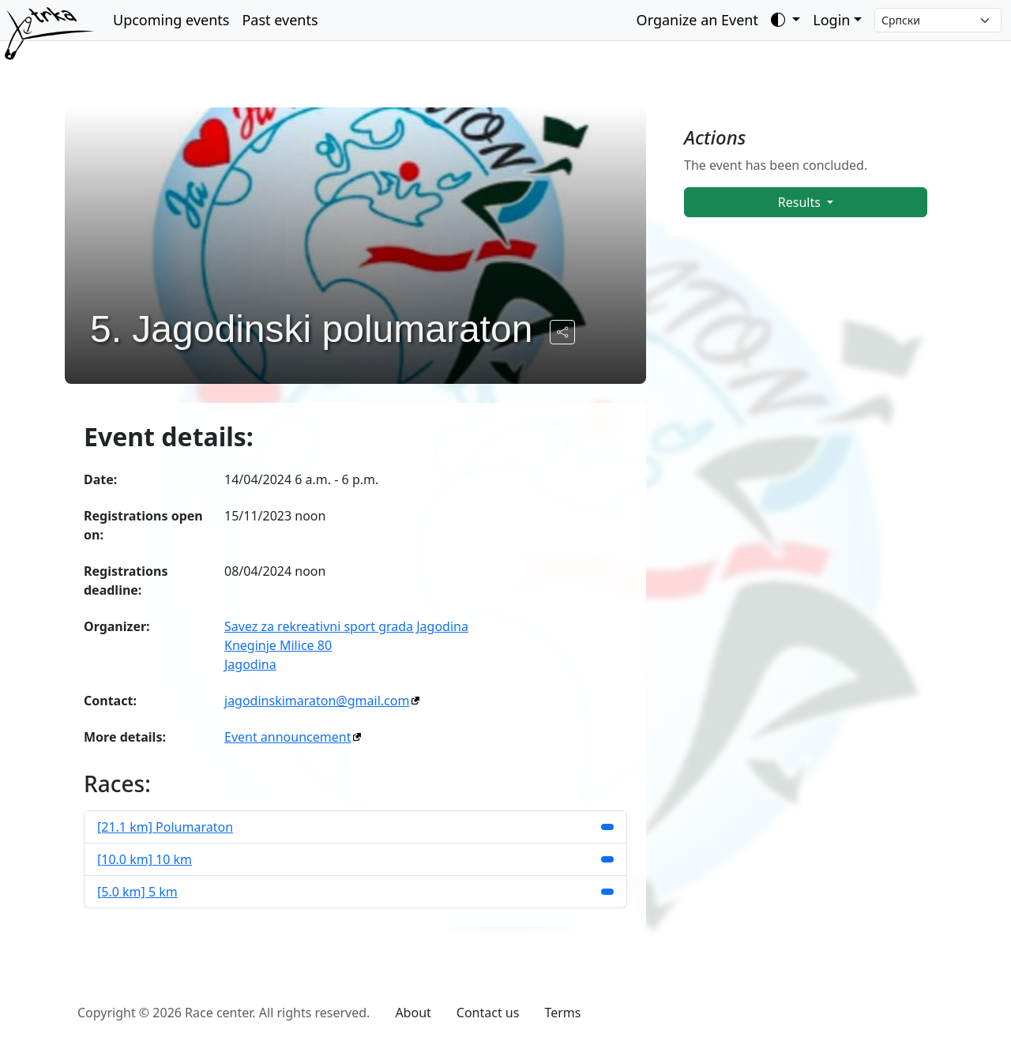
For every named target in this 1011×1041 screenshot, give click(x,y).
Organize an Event (697, 19)
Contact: (110, 700)
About (412, 1012)
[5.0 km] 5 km (137, 891)
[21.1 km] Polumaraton (165, 827)
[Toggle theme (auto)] (785, 20)
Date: (100, 479)
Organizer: (117, 626)
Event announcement (287, 737)
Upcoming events (171, 19)
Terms (562, 1012)
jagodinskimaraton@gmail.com (316, 700)
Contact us (488, 1012)
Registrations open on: (143, 525)
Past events (280, 19)
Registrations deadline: (126, 580)
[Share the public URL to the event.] (562, 332)
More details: (125, 737)
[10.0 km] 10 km (144, 859)
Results (801, 202)
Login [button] (831, 19)
